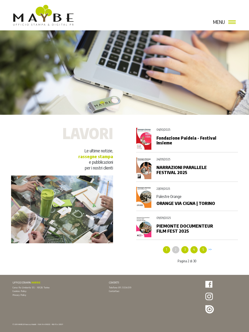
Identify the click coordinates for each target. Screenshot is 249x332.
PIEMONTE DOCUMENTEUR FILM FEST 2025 (184, 228)
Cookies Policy (20, 291)
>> (210, 249)
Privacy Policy (19, 294)
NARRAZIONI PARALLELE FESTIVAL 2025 (181, 169)
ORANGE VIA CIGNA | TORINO (185, 203)
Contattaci (114, 291)
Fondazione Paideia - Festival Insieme (186, 140)
